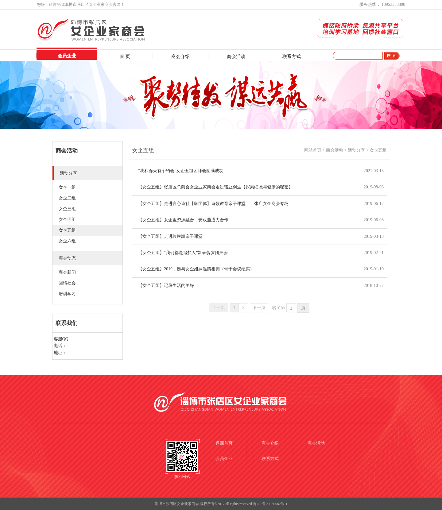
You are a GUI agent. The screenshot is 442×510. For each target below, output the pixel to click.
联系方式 (291, 56)
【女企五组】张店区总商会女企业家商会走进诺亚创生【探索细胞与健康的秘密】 (215, 187)
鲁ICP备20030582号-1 (270, 504)
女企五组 (378, 150)
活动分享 (356, 150)
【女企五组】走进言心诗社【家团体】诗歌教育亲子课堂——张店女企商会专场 (213, 203)
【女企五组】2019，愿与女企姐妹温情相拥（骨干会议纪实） (196, 269)
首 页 (125, 56)
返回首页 (224, 443)
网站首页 (312, 150)
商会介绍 (180, 56)
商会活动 (236, 56)
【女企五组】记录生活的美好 (166, 285)
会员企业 (67, 55)
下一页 (259, 307)
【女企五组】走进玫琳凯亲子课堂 (170, 236)
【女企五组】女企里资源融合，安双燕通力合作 (183, 220)
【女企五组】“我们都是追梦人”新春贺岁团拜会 (183, 252)
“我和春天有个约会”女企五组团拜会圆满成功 (180, 170)
